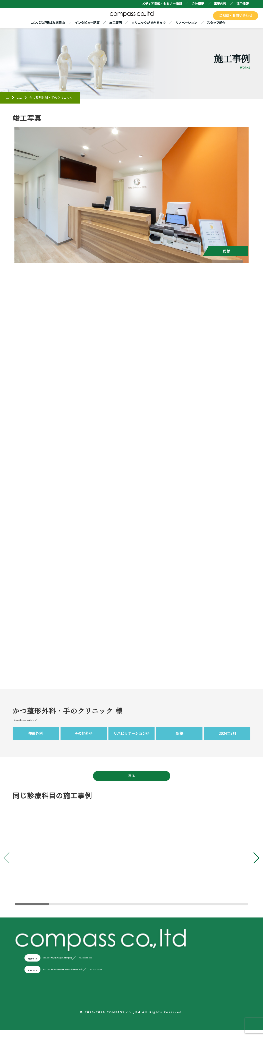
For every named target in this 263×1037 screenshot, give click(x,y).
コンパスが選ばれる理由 (48, 23)
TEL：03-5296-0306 (176, 975)
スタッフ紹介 (216, 23)
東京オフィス (38, 975)
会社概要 (198, 3)
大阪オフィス (38, 963)
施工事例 (115, 23)
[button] (256, 863)
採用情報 (242, 3)
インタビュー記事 (87, 23)
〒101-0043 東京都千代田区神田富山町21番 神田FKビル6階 (103, 975)
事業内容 (220, 3)
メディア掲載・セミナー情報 (162, 3)
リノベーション (186, 23)
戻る (131, 780)
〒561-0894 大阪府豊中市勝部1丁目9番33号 (91, 963)
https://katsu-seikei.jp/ (37, 721)
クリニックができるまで (148, 23)
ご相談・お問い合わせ (236, 15)
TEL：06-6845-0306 (151, 963)
